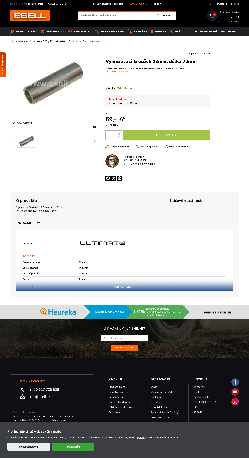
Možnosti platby (117, 387)
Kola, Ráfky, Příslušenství (51, 41)
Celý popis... (111, 71)
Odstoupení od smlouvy (122, 407)
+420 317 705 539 (137, 3)
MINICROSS (228, 31)
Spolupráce (157, 397)
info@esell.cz (40, 396)
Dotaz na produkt (149, 146)
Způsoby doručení (118, 392)
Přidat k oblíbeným (178, 146)
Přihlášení (220, 3)
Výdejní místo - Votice (163, 392)
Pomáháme (157, 402)
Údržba (160, 31)
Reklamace (115, 412)
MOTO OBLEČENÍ (206, 31)
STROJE (197, 412)
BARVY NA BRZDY (113, 31)
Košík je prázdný (232, 21)
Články (197, 392)
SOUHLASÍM (73, 446)
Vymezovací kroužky (99, 41)
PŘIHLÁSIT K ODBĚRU (124, 347)
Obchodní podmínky (119, 402)
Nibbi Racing (83, 31)
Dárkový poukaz (202, 397)
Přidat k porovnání (120, 146)
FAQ (195, 407)
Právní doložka (159, 407)
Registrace (233, 3)
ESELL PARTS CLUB (204, 402)
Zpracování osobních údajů (165, 412)
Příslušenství (76, 41)
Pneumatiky (55, 31)
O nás (154, 387)
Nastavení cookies (161, 417)
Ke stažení (199, 387)
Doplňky (140, 31)
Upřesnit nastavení (28, 446)
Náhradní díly (26, 31)
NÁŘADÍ (180, 31)
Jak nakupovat (116, 397)
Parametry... (124, 71)
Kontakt (157, 3)
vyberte (140, 437)
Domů (12, 41)
